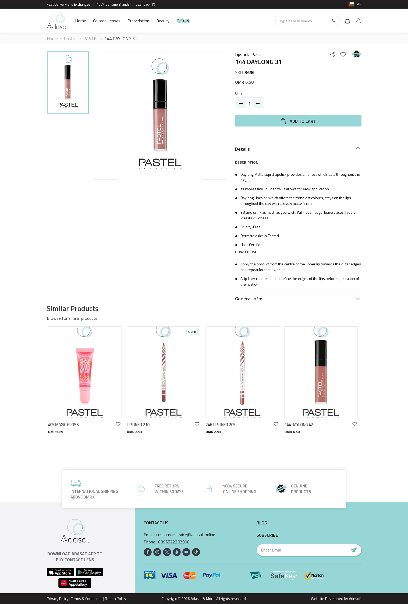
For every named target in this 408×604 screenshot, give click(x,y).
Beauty (162, 20)
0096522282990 (174, 542)
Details (242, 149)
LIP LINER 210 (139, 424)
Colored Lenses (106, 20)
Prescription (138, 20)
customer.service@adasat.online (185, 535)
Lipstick (70, 38)
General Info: (248, 299)
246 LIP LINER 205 (222, 424)
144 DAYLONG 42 (300, 424)
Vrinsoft (354, 598)
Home (80, 20)
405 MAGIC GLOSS (64, 424)
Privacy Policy (58, 598)
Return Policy (115, 598)
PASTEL (90, 38)
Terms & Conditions (86, 598)
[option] (68, 83)
